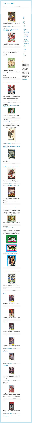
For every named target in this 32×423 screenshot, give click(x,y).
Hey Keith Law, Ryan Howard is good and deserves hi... (26, 32)
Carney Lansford (5, 365)
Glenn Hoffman (5, 351)
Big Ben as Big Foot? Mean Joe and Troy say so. (11, 185)
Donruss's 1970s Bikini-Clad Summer (9, 227)
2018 (23, 22)
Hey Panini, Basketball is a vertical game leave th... (25, 34)
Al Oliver (4, 400)
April (24, 54)
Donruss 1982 (9, 3)
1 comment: (10, 26)
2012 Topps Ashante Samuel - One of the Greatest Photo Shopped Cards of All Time (11, 167)
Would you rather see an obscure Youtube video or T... (26, 35)
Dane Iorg (4, 293)
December (25, 25)
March (24, 55)
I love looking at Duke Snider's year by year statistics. (11, 49)
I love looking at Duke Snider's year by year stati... (26, 31)
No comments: (10, 102)
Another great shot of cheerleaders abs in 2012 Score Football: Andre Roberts (10, 30)
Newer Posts (4, 415)
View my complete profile (24, 79)
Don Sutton (24, 28)
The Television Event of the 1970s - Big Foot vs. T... (25, 40)
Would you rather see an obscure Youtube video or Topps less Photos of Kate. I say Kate (11, 121)
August (24, 51)
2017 (23, 23)
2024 (23, 18)
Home (11, 415)
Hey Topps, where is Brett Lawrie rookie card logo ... (26, 36)
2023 (23, 19)
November (25, 26)
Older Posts (19, 415)
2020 (23, 21)
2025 (23, 17)
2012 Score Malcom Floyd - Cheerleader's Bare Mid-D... (26, 43)
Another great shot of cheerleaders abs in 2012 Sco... (26, 30)
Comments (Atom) (7, 416)
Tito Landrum (5, 383)
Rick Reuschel (5, 321)
